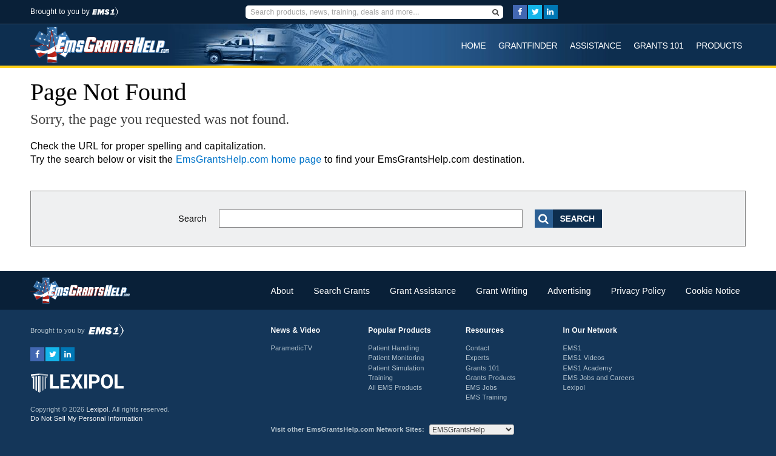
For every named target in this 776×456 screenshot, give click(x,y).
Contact (477, 348)
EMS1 (572, 348)
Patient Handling (393, 348)
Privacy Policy (638, 291)
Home (473, 45)
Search (192, 218)
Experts (477, 357)
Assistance (595, 45)
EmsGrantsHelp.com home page (248, 159)
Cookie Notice (713, 291)
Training (380, 377)
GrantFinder (527, 45)
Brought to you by (74, 11)
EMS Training (486, 397)
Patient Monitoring (396, 357)
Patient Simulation (396, 368)
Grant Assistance (423, 291)
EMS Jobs (481, 387)
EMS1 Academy (587, 368)
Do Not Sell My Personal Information (86, 418)
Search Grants (341, 291)
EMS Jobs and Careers (599, 377)
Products (719, 45)
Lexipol (97, 409)
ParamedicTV (291, 348)
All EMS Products (395, 387)
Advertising (569, 291)
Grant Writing (501, 291)
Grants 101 (658, 45)
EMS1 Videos (584, 357)
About (281, 291)
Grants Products (491, 377)
